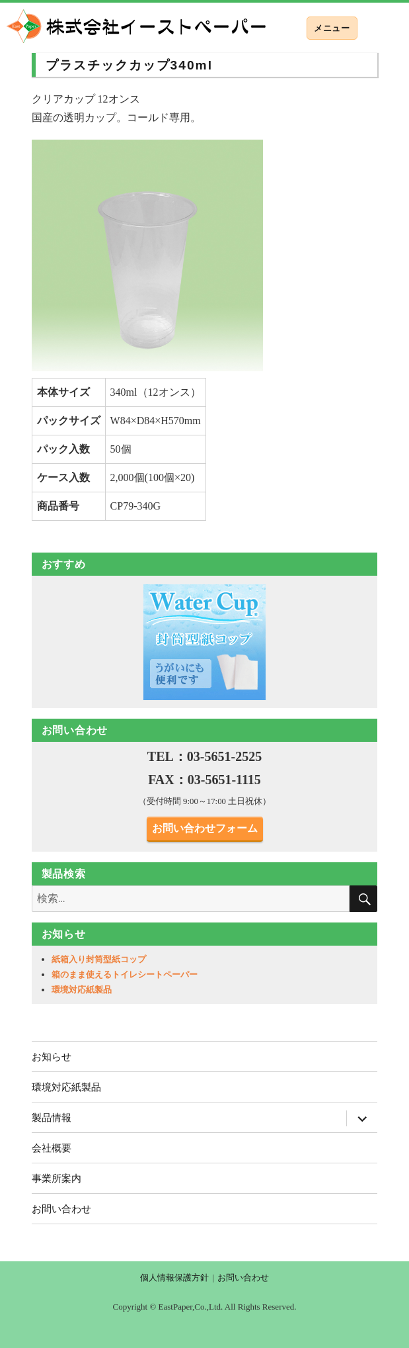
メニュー (332, 27)
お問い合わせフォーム (205, 828)
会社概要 (51, 1147)
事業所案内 (56, 1178)
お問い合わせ (61, 1208)
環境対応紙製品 (82, 990)
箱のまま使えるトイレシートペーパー (125, 974)
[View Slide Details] (205, 642)
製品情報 (51, 1117)
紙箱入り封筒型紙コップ (99, 959)
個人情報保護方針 (174, 1277)
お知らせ (51, 1056)
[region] (205, 642)
